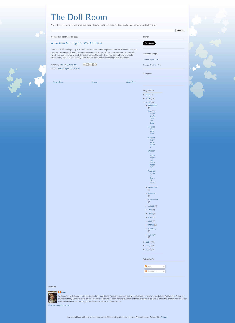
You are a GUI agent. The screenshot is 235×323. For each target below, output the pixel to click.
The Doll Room (79, 17)
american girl (63, 68)
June (150, 213)
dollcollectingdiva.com (151, 59)
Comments (150, 271)
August (151, 206)
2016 (148, 98)
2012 (148, 249)
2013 (148, 246)
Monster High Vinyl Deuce (151, 142)
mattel (72, 68)
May (150, 217)
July (150, 210)
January (151, 235)
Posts (148, 266)
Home (94, 82)
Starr (63, 292)
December (152, 106)
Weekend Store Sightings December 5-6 (151, 159)
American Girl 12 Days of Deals (151, 177)
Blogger (164, 317)
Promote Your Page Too (151, 65)
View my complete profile (58, 305)
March (151, 225)
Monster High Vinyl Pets (151, 130)
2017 (148, 95)
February (152, 229)
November (152, 187)
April (150, 221)
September (153, 200)
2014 (148, 242)
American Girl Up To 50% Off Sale (151, 117)
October (151, 193)
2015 (148, 102)
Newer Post (58, 82)
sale (78, 68)
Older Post (130, 82)
